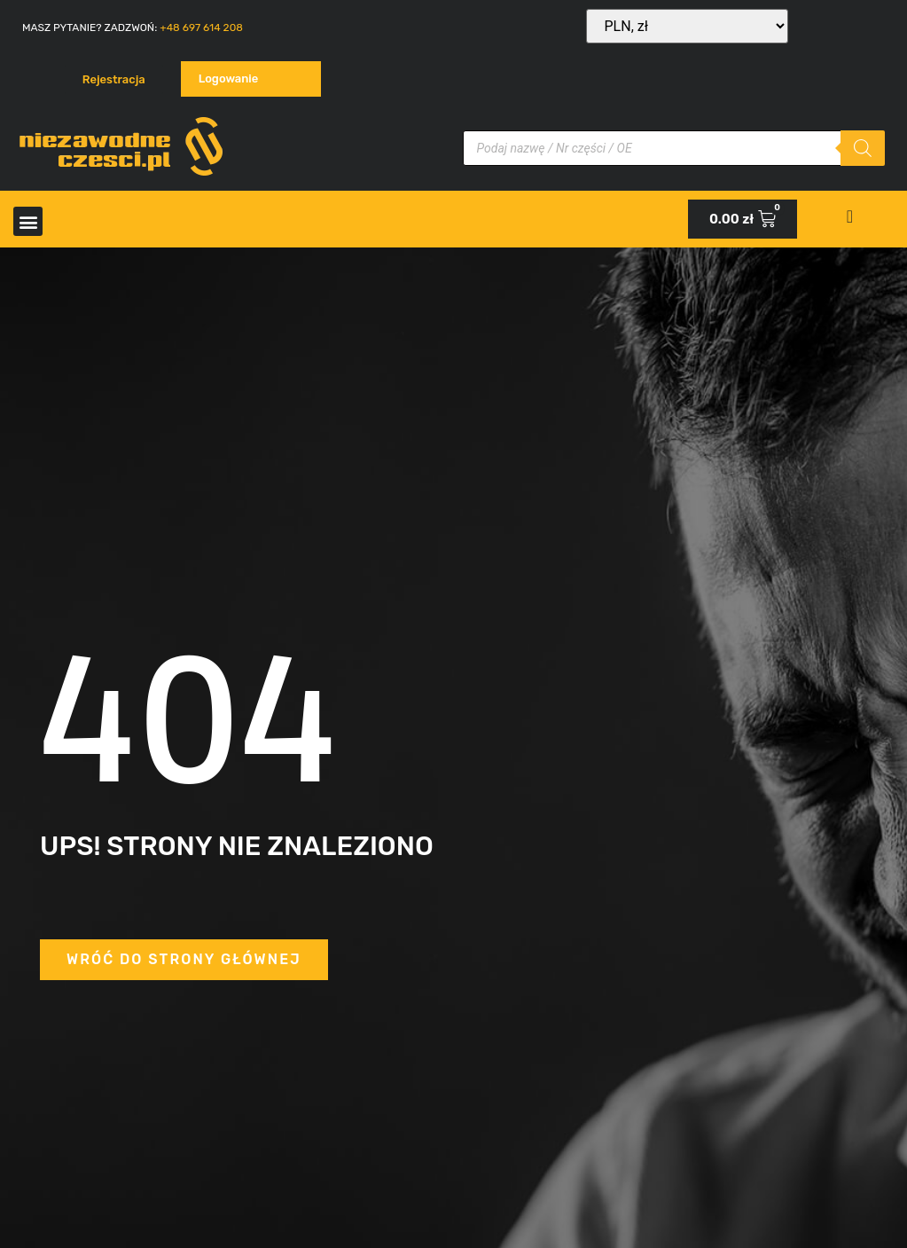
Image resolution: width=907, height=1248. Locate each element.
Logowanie (229, 78)
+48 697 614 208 (201, 27)
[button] (28, 221)
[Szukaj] (863, 148)
